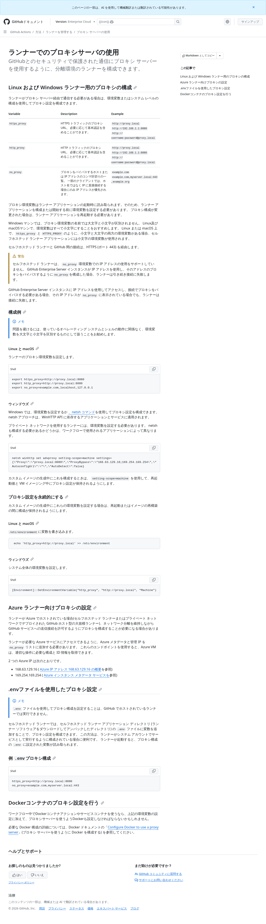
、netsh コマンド (82, 412)
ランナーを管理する (59, 32)
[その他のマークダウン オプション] (219, 55)
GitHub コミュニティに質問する (158, 874)
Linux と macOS (23, 349)
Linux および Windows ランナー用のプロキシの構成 (72, 87)
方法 (38, 32)
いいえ (37, 875)
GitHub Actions (20, 32)
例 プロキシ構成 (32, 758)
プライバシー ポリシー (21, 882)
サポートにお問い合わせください (159, 880)
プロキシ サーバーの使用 (93, 32)
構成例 (17, 312)
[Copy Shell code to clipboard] (153, 369)
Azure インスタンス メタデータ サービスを (76, 675)
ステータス (76, 908)
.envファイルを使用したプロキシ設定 (55, 689)
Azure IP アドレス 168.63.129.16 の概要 (70, 669)
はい (17, 875)
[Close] (254, 6)
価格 (90, 908)
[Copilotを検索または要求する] (139, 21)
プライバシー (57, 908)
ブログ (134, 908)
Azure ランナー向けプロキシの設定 (52, 607)
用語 (42, 908)
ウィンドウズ (21, 404)
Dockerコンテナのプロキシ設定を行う (56, 802)
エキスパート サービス (112, 908)
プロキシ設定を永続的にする (38, 497)
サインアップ (250, 22)
